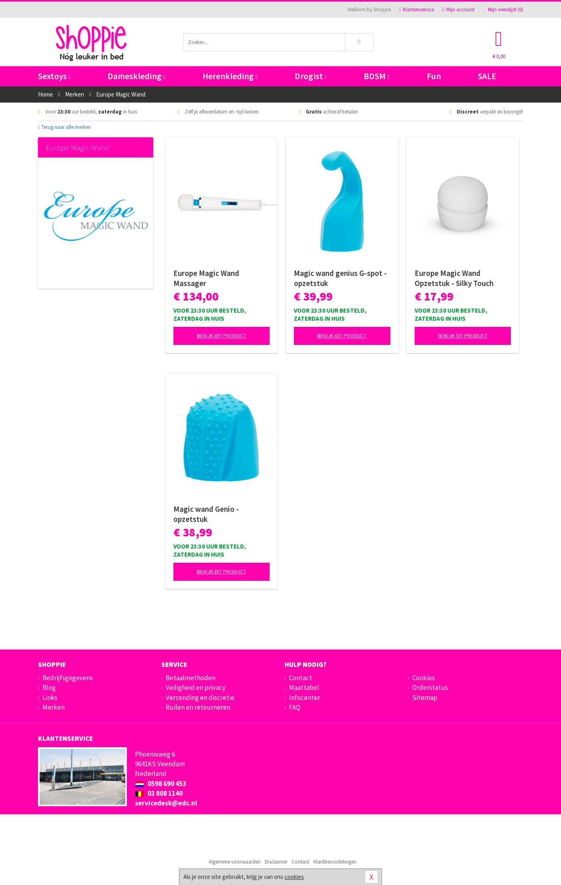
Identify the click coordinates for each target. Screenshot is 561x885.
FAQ (294, 707)
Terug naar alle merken (64, 127)
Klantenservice (416, 9)
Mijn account (458, 9)
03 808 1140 (159, 793)
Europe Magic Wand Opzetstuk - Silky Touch (454, 278)
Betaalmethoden (190, 677)
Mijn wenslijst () (503, 9)
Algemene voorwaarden (235, 861)
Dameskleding (136, 76)
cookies (294, 877)
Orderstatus (430, 687)
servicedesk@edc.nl (166, 803)
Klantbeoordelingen (334, 861)
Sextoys (54, 76)
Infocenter (304, 697)
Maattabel (304, 687)
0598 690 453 (160, 783)
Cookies (423, 677)
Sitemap (424, 697)
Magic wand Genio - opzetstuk (206, 514)
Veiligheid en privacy (196, 687)
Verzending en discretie (200, 697)
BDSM (376, 76)
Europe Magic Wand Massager (206, 278)
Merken (53, 707)
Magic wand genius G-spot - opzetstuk (340, 278)
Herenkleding (229, 76)
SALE (487, 76)
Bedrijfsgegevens (67, 677)
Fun (434, 76)
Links (49, 697)
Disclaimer (276, 861)
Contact (300, 677)
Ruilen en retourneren (198, 707)
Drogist (311, 76)
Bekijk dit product (221, 335)
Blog (49, 687)
